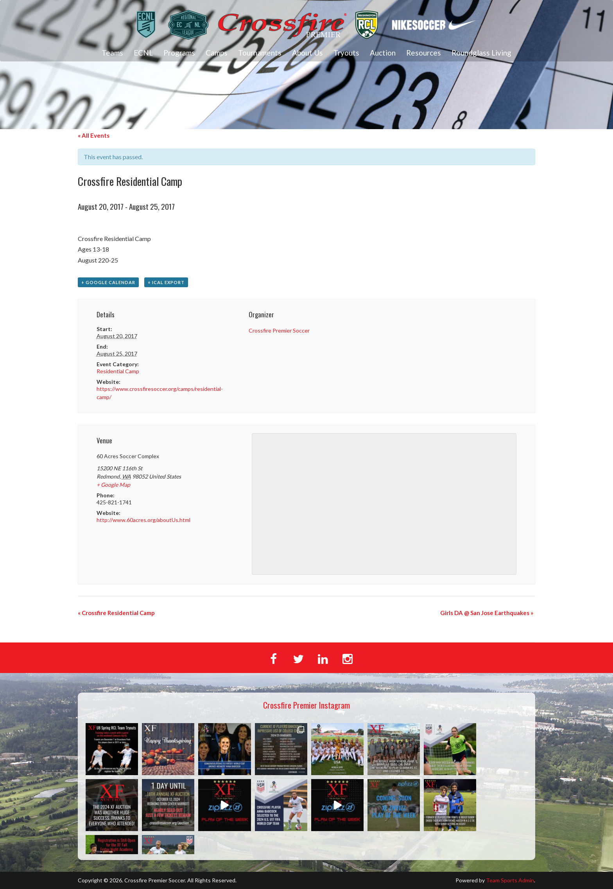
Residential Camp (118, 371)
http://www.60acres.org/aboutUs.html (143, 519)
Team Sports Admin (510, 880)
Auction (383, 52)
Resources (423, 52)
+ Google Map (113, 484)
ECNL (143, 52)
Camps (217, 52)
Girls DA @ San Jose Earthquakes (486, 612)
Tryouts (346, 52)
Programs (179, 52)
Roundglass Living (481, 52)
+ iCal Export (166, 282)
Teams (112, 52)
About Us (307, 52)
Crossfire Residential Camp (116, 612)
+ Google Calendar (108, 282)
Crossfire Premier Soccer (279, 330)
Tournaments (259, 52)
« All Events (93, 135)
